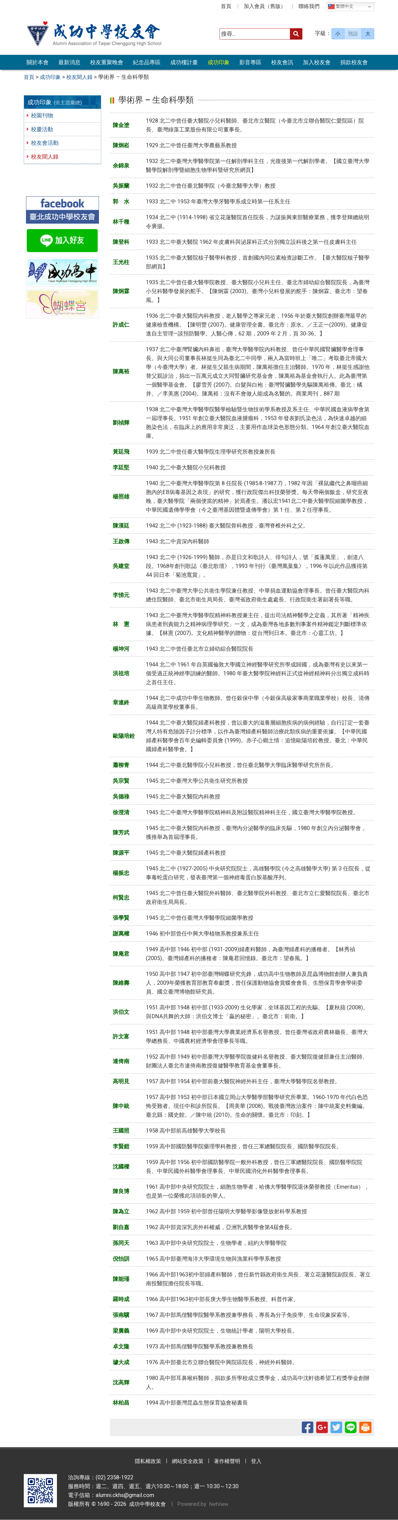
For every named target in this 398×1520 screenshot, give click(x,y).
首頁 (226, 6)
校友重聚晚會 (106, 62)
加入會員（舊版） (265, 6)
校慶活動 (42, 129)
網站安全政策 (186, 1462)
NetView (221, 1504)
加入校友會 (317, 62)
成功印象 (219, 62)
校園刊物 (42, 115)
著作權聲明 (229, 1462)
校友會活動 (45, 142)
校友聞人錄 (45, 156)
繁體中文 (341, 6)
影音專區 (250, 62)
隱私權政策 (144, 1462)
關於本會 (38, 62)
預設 (353, 34)
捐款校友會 (354, 62)
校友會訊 (282, 62)
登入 (261, 1462)
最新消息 (69, 62)
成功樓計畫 (184, 62)
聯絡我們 (309, 6)
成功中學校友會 (147, 1504)
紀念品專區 (147, 62)
